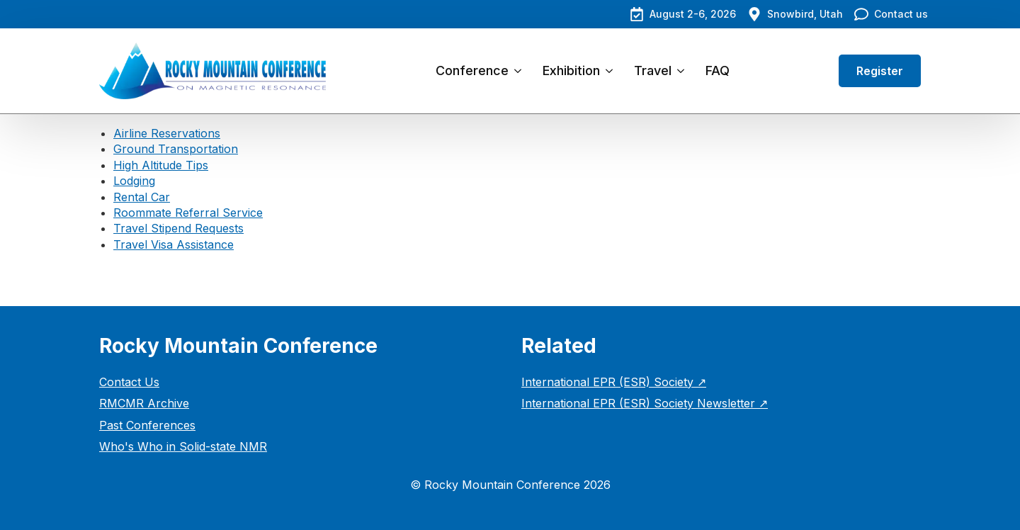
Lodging (134, 181)
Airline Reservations (166, 133)
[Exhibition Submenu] (611, 71)
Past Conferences (147, 425)
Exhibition (571, 70)
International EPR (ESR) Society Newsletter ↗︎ (644, 403)
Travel (653, 70)
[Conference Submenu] (520, 71)
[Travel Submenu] (683, 71)
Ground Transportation (175, 149)
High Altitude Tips (160, 165)
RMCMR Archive (144, 403)
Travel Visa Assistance (173, 244)
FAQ (718, 70)
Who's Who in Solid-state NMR (183, 446)
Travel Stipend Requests (178, 228)
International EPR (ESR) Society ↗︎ (613, 382)
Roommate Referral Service (188, 212)
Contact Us (129, 382)
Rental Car (141, 197)
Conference (472, 70)
